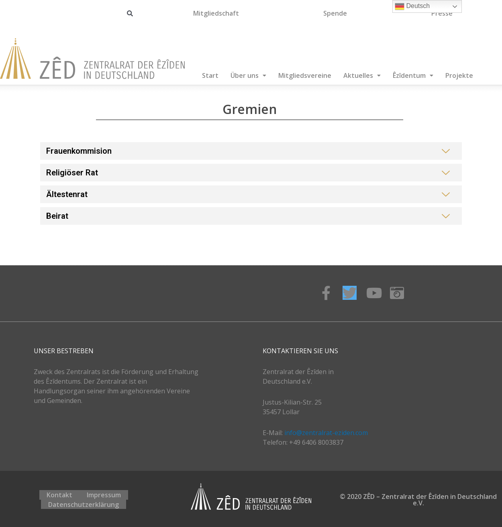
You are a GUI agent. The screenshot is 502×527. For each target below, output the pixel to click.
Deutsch (412, 6)
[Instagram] (397, 293)
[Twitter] (350, 293)
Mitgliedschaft (216, 13)
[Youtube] (373, 293)
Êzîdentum (413, 75)
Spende (335, 13)
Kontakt (59, 496)
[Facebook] (326, 293)
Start (210, 75)
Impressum (104, 496)
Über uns (248, 75)
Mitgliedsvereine (304, 75)
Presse (442, 13)
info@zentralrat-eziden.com (326, 432)
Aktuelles (362, 75)
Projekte (459, 75)
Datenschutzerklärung (83, 503)
